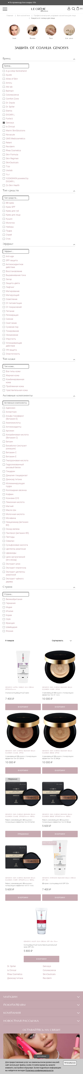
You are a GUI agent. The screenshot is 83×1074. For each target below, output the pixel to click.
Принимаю (70, 1063)
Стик (7, 238)
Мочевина (9, 518)
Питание (8, 311)
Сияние (8, 319)
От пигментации (12, 303)
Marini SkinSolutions (14, 130)
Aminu (7, 82)
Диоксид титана (14, 479)
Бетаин (8, 441)
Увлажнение (10, 335)
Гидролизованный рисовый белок (13, 466)
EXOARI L (9, 114)
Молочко (9, 222)
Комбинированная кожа (13, 381)
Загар (7, 279)
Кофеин (8, 494)
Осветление (10, 299)
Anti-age (8, 256)
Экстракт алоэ (11, 563)
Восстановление (12, 271)
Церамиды (9, 553)
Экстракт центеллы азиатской (14, 573)
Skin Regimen (11, 158)
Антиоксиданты (12, 426)
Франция (9, 623)
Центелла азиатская (14, 549)
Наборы (8, 226)
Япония (8, 631)
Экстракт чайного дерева (13, 580)
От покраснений (12, 307)
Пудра (7, 230)
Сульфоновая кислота (15, 545)
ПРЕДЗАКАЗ (23, 834)
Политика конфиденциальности (39, 1070)
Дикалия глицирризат (15, 475)
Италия (8, 611)
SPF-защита (10, 260)
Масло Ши (9, 510)
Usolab (8, 170)
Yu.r (6, 174)
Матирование (11, 291)
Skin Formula (10, 154)
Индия (7, 607)
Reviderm (10, 146)
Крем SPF (9, 207)
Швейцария (10, 627)
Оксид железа (11, 529)
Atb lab (8, 86)
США (7, 619)
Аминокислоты (12, 422)
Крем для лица (11, 214)
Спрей (7, 234)
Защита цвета (11, 283)
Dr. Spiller (10, 106)
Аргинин (8, 430)
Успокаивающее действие (12, 344)
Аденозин (9, 408)
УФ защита (10, 350)
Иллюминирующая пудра (14, 485)
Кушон (7, 218)
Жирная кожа (11, 375)
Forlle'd (8, 118)
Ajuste (7, 75)
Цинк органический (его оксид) (14, 558)
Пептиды (9, 537)
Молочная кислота (14, 514)
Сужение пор (10, 327)
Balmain (8, 90)
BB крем (8, 203)
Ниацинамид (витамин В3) (15, 523)
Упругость (9, 339)
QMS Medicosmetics (14, 138)
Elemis (7, 110)
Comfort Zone (11, 98)
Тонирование (11, 331)
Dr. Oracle (9, 102)
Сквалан (8, 541)
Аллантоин (10, 411)
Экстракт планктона (14, 567)
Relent (7, 142)
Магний (8, 506)
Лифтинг (8, 287)
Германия (9, 603)
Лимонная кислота (14, 502)
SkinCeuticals (12, 162)
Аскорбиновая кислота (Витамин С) (16, 436)
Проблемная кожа (13, 386)
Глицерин (9, 471)
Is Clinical (10, 126)
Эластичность (11, 353)
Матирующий (11, 295)
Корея (7, 615)
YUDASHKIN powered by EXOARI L (15, 180)
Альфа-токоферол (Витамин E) (13, 417)
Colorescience (12, 95)
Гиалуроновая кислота (15, 460)
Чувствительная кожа (15, 390)
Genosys (8, 122)
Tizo (6, 166)
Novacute (9, 134)
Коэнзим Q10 (11, 498)
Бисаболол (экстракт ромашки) (15, 447)
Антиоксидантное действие (13, 265)
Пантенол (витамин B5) (16, 533)
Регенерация (10, 315)
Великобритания (12, 599)
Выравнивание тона (14, 275)
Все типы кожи (11, 371)
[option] (14, 32)
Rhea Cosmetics (13, 150)
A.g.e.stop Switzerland (15, 71)
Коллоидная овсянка (15, 490)
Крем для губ (11, 211)
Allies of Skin (10, 78)
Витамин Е (9, 456)
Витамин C (9, 452)
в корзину (23, 707)
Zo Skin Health (11, 185)
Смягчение (10, 323)
